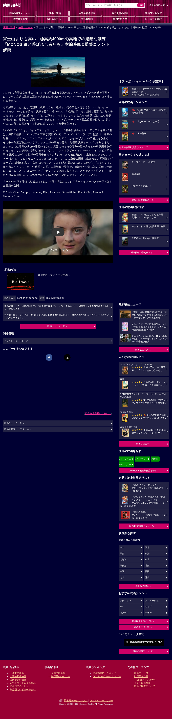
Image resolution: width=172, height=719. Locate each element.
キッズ (148, 607)
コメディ (124, 613)
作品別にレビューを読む (23, 689)
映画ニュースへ (142, 350)
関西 (122, 553)
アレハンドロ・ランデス (16, 341)
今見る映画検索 (157, 5)
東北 (147, 559)
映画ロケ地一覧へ (143, 627)
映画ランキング (152, 13)
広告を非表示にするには (98, 413)
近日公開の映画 (118, 13)
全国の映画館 (58, 673)
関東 (147, 547)
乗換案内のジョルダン (76, 700)
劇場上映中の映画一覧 (143, 200)
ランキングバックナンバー (107, 676)
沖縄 (147, 577)
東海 (147, 553)
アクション (125, 600)
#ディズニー (125, 464)
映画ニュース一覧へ (57, 326)
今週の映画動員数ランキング (133, 147)
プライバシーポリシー (101, 700)
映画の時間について (143, 651)
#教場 (154, 459)
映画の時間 (9, 27)
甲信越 (123, 565)
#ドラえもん (125, 459)
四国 (147, 571)
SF (121, 607)
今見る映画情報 (142, 683)
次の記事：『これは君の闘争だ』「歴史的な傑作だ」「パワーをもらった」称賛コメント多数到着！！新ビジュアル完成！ (56, 307)
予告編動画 (85, 18)
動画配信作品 (118, 18)
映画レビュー (142, 444)
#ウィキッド (141, 459)
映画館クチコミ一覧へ (143, 621)
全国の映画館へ (142, 586)
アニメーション (152, 600)
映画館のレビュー (60, 676)
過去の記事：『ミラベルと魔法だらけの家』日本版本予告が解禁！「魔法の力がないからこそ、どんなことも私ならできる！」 (56, 316)
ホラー (148, 613)
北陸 (147, 565)
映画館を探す (19, 18)
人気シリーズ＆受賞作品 (23, 683)
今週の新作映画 (85, 13)
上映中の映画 (52, 13)
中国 (122, 571)
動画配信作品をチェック (143, 252)
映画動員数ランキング (104, 673)
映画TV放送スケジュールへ (142, 526)
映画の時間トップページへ (17, 429)
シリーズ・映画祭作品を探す (143, 470)
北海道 (123, 559)
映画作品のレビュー (20, 686)
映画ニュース (52, 18)
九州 (122, 577)
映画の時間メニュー (19, 13)
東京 (122, 547)
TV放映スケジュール (145, 679)
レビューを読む (152, 18)
